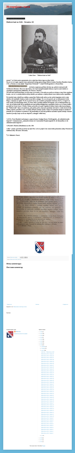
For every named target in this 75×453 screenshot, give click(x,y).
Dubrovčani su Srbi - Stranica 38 (47, 363)
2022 (41, 339)
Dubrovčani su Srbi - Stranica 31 (47, 376)
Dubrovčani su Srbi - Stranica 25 (47, 387)
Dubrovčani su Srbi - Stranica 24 (47, 389)
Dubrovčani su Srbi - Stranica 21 (47, 395)
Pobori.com (18, 331)
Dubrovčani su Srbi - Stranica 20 (47, 397)
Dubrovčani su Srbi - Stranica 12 (47, 412)
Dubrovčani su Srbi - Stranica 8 (47, 419)
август (42, 350)
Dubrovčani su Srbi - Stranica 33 (47, 372)
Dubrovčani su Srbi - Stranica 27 (47, 384)
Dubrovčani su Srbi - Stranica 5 (47, 425)
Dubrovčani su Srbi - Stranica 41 (47, 357)
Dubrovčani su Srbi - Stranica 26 (47, 386)
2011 (41, 441)
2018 (41, 437)
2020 (41, 343)
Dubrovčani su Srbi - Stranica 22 (47, 393)
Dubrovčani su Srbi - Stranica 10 (47, 416)
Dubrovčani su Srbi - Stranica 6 (47, 423)
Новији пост (9, 304)
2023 (41, 337)
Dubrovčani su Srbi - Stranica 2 (47, 431)
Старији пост (65, 304)
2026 (41, 331)
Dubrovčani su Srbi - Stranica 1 (47, 433)
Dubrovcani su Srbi (13, 259)
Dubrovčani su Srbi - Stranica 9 (47, 418)
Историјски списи (18, 6)
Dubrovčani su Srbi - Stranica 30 (47, 378)
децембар (43, 346)
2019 (41, 344)
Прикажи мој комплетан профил (20, 333)
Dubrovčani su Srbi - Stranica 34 (47, 370)
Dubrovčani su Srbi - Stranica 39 (47, 361)
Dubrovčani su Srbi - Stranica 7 (47, 421)
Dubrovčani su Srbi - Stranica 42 (47, 355)
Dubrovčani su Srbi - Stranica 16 (47, 404)
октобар (43, 348)
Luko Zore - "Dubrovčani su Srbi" (47, 352)
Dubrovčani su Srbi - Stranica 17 (47, 403)
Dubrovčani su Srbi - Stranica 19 (47, 399)
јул (42, 435)
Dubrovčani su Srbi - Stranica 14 (47, 408)
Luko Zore (19, 259)
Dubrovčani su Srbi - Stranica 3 (47, 429)
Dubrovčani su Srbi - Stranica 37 (47, 365)
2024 (41, 335)
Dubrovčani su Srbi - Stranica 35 (47, 369)
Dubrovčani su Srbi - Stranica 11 (47, 414)
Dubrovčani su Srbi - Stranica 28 (47, 382)
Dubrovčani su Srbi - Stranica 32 (47, 374)
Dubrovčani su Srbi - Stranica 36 (47, 367)
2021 (41, 341)
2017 (41, 439)
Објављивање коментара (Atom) (20, 306)
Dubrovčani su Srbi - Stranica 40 (47, 359)
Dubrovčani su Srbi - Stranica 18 (47, 401)
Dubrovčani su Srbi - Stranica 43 (47, 353)
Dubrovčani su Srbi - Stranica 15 (47, 406)
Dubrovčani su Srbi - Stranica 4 (47, 427)
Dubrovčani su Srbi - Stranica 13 (47, 410)
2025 (41, 333)
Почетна (37, 304)
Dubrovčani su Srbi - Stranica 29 (47, 380)
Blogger (43, 445)
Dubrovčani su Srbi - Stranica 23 (47, 391)
